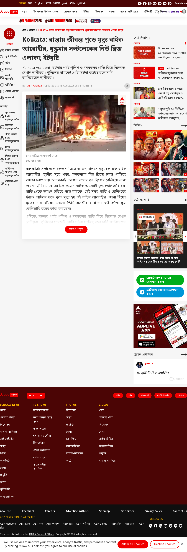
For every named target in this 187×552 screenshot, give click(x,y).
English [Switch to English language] (39, 3)
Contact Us (180, 511)
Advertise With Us (77, 511)
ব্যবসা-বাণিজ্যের (129, 12)
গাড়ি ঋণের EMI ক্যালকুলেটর (9, 138)
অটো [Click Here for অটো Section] (3, 482)
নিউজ (86, 12)
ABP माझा (68, 524)
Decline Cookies (164, 544)
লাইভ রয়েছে (9, 50)
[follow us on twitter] (140, 3)
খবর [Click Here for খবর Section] (3, 410)
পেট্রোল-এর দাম (9, 183)
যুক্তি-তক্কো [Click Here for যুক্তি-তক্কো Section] (39, 429)
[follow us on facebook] (145, 3)
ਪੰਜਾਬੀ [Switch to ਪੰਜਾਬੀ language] (56, 3)
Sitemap (104, 511)
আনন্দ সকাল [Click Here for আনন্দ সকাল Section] (40, 410)
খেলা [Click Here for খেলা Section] (3, 468)
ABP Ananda (34, 86)
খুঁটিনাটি (148, 12)
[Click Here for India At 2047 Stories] (95, 21)
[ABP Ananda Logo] (9, 12)
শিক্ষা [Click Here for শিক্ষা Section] (3, 454)
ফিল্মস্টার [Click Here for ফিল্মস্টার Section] (39, 443)
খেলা (112, 12)
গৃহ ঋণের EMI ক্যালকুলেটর (9, 116)
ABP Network (8, 524)
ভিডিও (6, 69)
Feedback (28, 511)
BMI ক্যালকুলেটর (9, 148)
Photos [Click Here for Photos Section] (71, 405)
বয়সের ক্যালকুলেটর (9, 127)
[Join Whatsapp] (170, 3)
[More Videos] (184, 125)
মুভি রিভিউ (8, 57)
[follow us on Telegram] (165, 3)
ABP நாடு (130, 524)
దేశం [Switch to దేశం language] (72, 3)
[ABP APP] (146, 336)
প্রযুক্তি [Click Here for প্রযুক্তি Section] (4, 475)
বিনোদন (99, 12)
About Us (6, 511)
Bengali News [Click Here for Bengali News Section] (10, 405)
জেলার (32, 30)
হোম (24, 12)
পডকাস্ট (7, 98)
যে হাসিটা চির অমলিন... (154, 373)
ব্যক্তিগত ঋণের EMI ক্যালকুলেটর (9, 172)
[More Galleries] (184, 200)
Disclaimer (127, 511)
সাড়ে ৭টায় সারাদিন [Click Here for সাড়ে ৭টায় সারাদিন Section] (39, 467)
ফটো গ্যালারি (6, 77)
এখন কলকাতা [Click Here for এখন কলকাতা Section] (41, 450)
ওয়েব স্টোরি (9, 91)
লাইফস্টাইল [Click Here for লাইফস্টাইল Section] (7, 439)
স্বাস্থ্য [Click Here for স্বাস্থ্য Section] (3, 446)
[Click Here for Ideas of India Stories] (81, 21)
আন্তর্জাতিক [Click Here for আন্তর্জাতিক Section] (7, 497)
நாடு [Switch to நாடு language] (65, 3)
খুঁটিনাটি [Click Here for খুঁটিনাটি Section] (5, 489)
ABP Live (24, 524)
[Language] (36, 396)
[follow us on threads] (150, 3)
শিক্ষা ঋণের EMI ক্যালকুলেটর (9, 160)
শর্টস (5, 63)
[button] (9, 37)
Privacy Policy (153, 511)
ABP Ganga (100, 524)
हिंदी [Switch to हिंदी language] (30, 3)
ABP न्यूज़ (38, 524)
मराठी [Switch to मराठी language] (48, 3)
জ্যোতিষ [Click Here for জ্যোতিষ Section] (71, 439)
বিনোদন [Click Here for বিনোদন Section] (5, 425)
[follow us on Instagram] (160, 3)
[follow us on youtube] (155, 3)
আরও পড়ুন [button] (76, 229)
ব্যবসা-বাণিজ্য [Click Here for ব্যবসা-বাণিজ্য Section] (8, 432)
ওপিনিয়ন (7, 85)
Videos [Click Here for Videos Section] (103, 405)
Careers (50, 511)
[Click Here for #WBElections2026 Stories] (58, 21)
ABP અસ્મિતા (83, 524)
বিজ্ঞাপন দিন (181, 3)
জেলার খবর (70, 12)
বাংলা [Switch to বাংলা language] (22, 3)
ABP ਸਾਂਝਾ (116, 524)
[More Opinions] (184, 354)
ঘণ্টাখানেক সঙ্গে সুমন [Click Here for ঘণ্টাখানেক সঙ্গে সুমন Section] (42, 419)
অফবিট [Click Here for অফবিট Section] (5, 461)
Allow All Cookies (132, 544)
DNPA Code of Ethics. (41, 534)
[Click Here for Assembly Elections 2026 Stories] (30, 21)
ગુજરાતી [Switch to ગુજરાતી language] (81, 3)
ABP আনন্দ (53, 524)
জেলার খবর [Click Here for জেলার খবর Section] (7, 418)
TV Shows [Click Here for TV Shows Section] (40, 405)
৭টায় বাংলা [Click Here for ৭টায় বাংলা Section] (40, 458)
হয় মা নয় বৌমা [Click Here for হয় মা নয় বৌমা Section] (42, 436)
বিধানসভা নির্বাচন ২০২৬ (45, 12)
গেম (130, 395)
